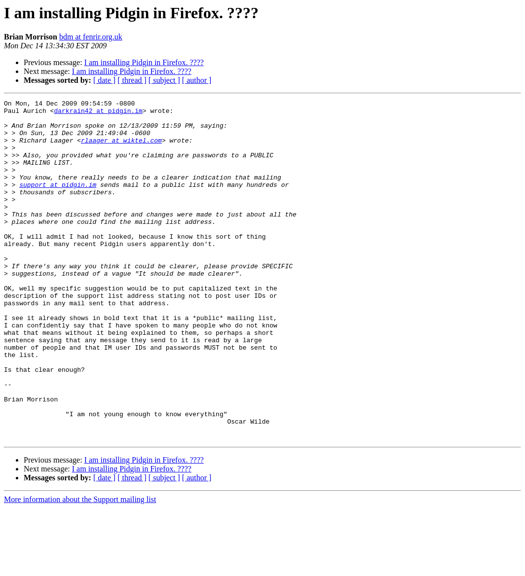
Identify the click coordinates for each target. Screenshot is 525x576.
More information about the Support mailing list (80, 567)
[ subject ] (164, 80)
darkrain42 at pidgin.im (98, 113)
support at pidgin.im (57, 202)
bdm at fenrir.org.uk (90, 37)
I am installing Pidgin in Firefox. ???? (144, 62)
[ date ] (104, 80)
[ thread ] (132, 80)
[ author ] (197, 80)
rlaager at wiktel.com (121, 148)
